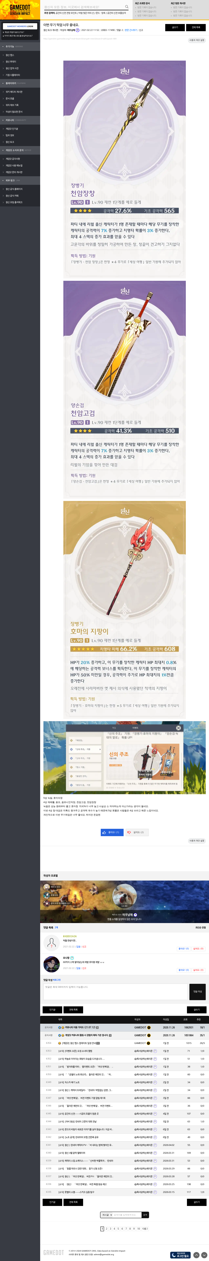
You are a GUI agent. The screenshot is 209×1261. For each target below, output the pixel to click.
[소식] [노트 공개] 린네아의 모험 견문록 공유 (78, 1137)
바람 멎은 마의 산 (86, 13)
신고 (141, 30)
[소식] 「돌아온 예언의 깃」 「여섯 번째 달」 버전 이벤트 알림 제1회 (86, 1106)
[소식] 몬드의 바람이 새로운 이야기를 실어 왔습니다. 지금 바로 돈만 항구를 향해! (86, 1129)
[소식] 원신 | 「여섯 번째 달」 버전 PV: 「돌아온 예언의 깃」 (86, 1176)
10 (138, 1229)
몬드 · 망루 (100, 13)
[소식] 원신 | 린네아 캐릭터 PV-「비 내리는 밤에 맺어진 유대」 (86, 1145)
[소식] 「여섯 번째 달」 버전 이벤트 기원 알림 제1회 (81, 1098)
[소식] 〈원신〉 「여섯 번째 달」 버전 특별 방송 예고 (82, 1184)
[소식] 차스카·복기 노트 (69, 1082)
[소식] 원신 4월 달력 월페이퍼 (71, 1153)
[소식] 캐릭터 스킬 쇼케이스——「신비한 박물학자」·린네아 (85, 1161)
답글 (78, 947)
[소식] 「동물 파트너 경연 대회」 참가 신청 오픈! (80, 1169)
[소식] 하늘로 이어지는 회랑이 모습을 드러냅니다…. (81, 1059)
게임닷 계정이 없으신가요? (14, 32)
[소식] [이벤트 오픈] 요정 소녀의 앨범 (75, 1051)
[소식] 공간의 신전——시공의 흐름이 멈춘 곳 (78, 1114)
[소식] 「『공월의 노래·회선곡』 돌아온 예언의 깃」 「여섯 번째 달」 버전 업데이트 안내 (86, 1074)
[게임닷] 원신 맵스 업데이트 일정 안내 (79, 1043)
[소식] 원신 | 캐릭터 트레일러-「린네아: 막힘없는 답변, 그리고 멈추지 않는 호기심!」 (86, 1090)
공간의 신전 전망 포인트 (66, 13)
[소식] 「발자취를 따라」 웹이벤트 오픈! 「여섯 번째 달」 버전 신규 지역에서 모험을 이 (86, 1067)
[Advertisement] (124, 50)
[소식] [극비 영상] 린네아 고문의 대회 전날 (77, 1122)
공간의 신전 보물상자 (116, 13)
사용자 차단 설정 (197, 40)
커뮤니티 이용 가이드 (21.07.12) (80, 1027)
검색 (145, 1215)
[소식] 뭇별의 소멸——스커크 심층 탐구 (76, 1192)
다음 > (145, 1229)
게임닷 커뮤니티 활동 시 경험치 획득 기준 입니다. (86, 1035)
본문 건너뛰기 (131, 30)
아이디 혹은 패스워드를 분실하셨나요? (19, 36)
